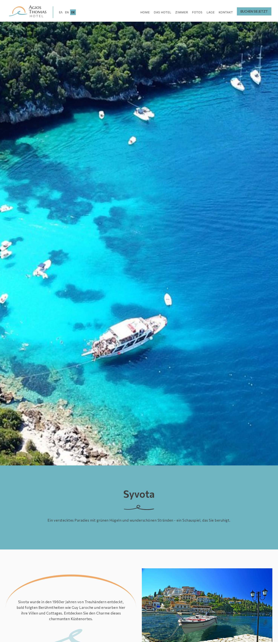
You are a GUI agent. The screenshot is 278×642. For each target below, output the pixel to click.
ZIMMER (181, 12)
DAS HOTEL (162, 12)
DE (73, 12)
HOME (145, 12)
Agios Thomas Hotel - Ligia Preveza (28, 11)
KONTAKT (226, 12)
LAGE (211, 12)
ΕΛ (60, 12)
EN (67, 12)
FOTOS (197, 12)
